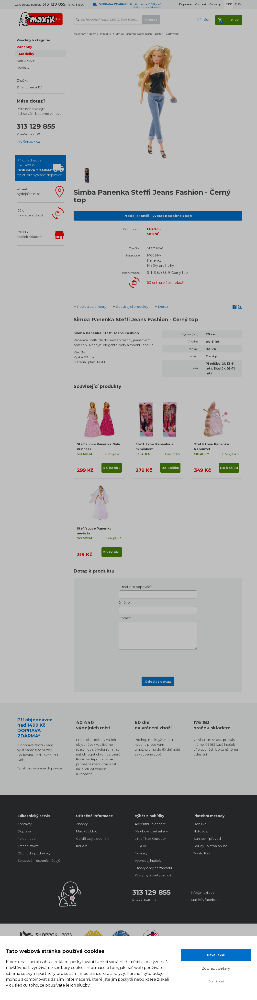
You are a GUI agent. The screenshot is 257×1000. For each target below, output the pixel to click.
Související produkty (132, 307)
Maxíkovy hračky (85, 33)
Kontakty (24, 824)
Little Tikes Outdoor (150, 838)
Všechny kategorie (33, 40)
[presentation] (158, 661)
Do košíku (112, 468)
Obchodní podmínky (33, 853)
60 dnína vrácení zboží (30, 212)
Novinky (141, 853)
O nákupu (216, 4)
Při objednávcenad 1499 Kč (39, 167)
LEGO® (140, 846)
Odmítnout (216, 981)
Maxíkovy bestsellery (151, 831)
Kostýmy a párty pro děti (154, 875)
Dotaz (163, 307)
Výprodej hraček (148, 860)
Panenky (24, 47)
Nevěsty (23, 67)
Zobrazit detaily (216, 968)
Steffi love (155, 248)
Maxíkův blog (86, 831)
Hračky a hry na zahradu (153, 868)
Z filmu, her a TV (29, 87)
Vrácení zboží (28, 846)
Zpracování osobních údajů (38, 860)
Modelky (26, 54)
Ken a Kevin (26, 61)
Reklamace (26, 838)
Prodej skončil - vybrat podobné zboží (157, 216)
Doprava (24, 831)
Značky (22, 80)
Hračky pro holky (160, 265)
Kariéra (81, 846)
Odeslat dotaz (158, 681)
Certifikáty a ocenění (92, 838)
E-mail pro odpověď (134, 587)
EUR (238, 4)
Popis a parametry (91, 307)
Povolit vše (216, 955)
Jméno (124, 602)
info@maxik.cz (28, 141)
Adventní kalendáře (150, 824)
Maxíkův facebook (206, 900)
